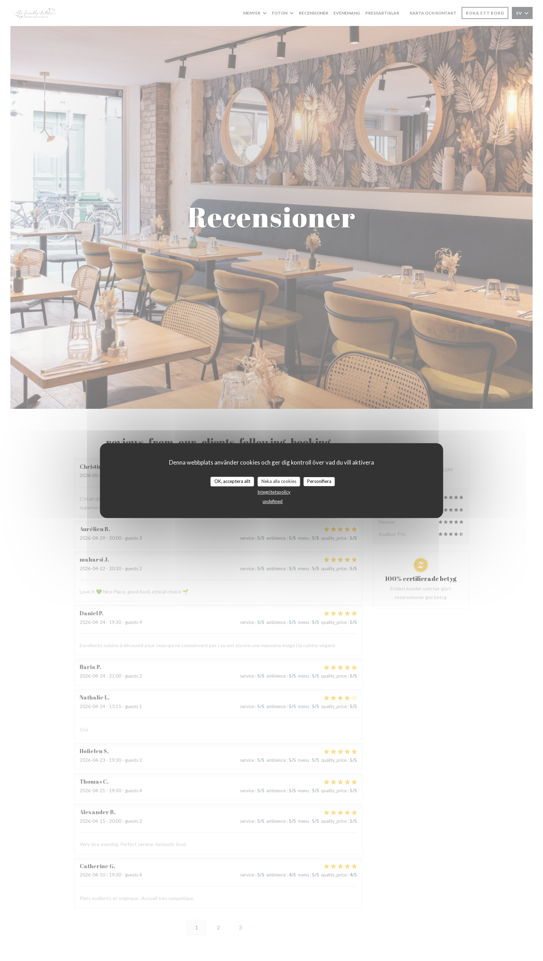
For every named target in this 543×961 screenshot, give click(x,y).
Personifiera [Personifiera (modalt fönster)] (319, 481)
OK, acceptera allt (232, 481)
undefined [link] (272, 501)
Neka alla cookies (278, 481)
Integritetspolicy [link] (274, 492)
